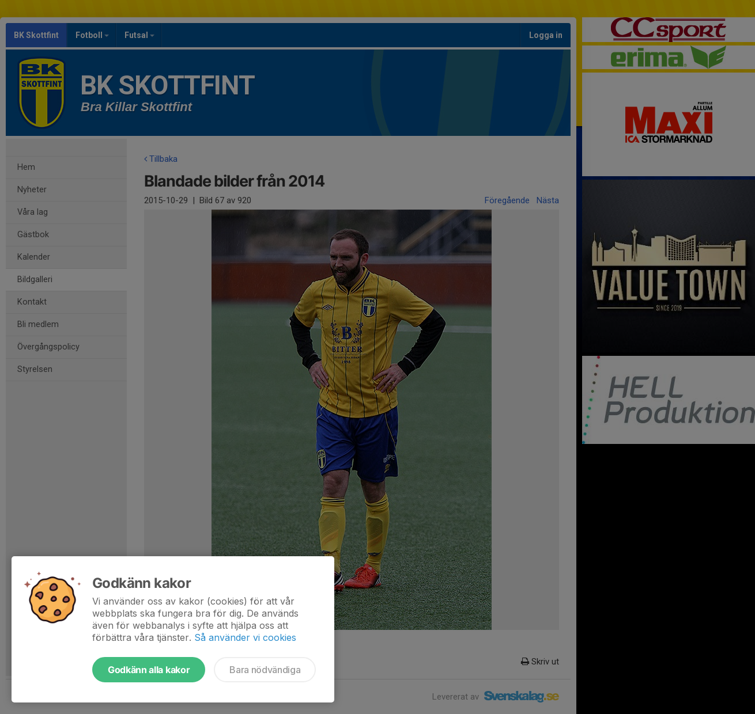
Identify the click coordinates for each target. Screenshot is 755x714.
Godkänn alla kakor (149, 669)
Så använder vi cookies (245, 637)
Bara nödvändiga (264, 669)
